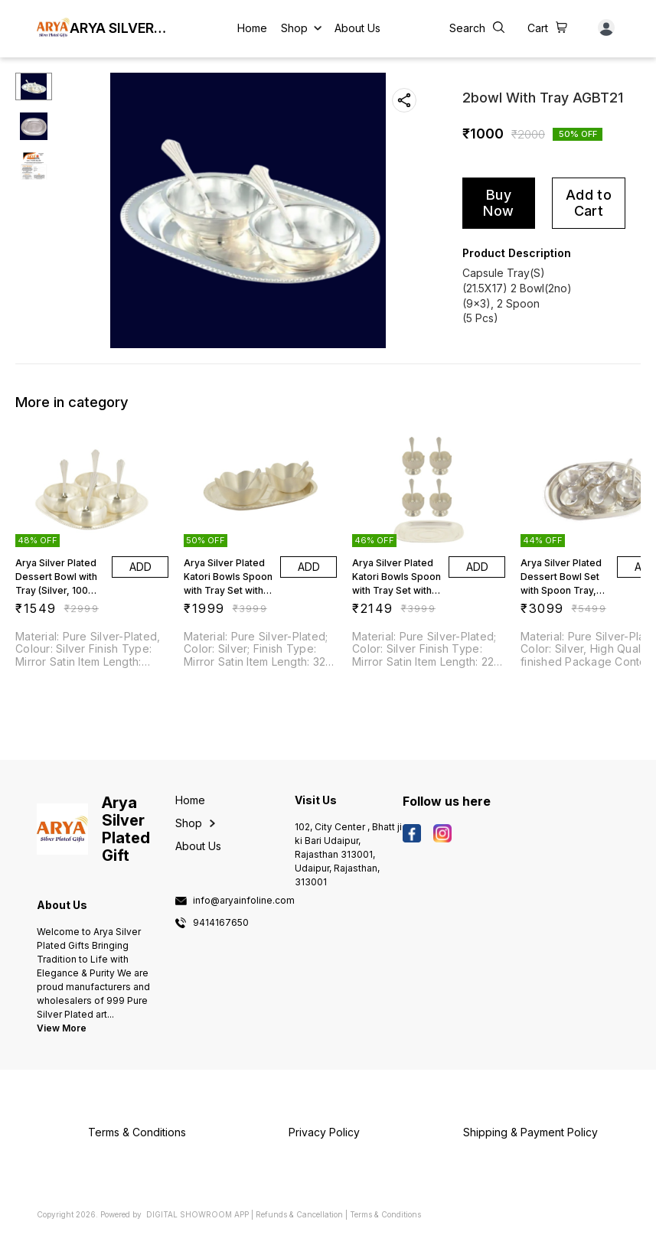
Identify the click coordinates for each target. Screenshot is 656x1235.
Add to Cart (589, 203)
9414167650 (221, 922)
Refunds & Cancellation (299, 1214)
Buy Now (498, 203)
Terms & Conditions (385, 1214)
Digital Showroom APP (197, 1214)
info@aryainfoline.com (244, 900)
